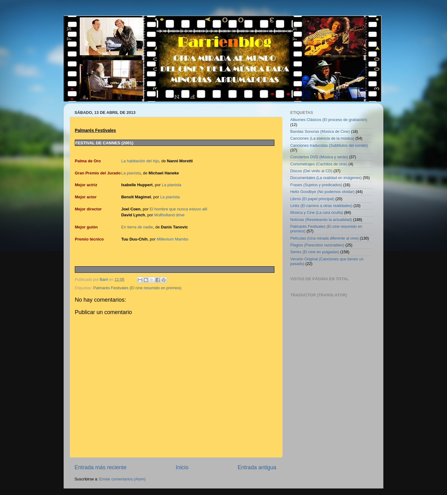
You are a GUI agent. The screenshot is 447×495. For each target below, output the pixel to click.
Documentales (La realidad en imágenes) (326, 178)
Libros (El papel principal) (312, 199)
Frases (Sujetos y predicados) (316, 185)
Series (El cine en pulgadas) (314, 252)
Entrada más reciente (100, 467)
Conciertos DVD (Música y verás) (319, 157)
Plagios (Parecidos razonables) (317, 245)
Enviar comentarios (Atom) (122, 479)
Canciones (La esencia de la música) (322, 138)
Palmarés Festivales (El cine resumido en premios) (137, 288)
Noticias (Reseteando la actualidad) (321, 220)
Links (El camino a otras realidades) (321, 206)
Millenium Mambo (172, 239)
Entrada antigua (257, 467)
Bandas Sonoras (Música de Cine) (320, 131)
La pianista (131, 173)
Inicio (182, 467)
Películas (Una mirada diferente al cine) (324, 238)
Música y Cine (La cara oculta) (316, 212)
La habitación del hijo (140, 161)
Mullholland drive (169, 215)
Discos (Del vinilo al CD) (311, 171)
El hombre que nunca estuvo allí (178, 209)
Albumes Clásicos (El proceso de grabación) (328, 120)
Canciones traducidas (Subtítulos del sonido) (329, 145)
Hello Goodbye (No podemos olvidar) (322, 192)
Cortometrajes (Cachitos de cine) (318, 164)
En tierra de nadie (137, 227)
